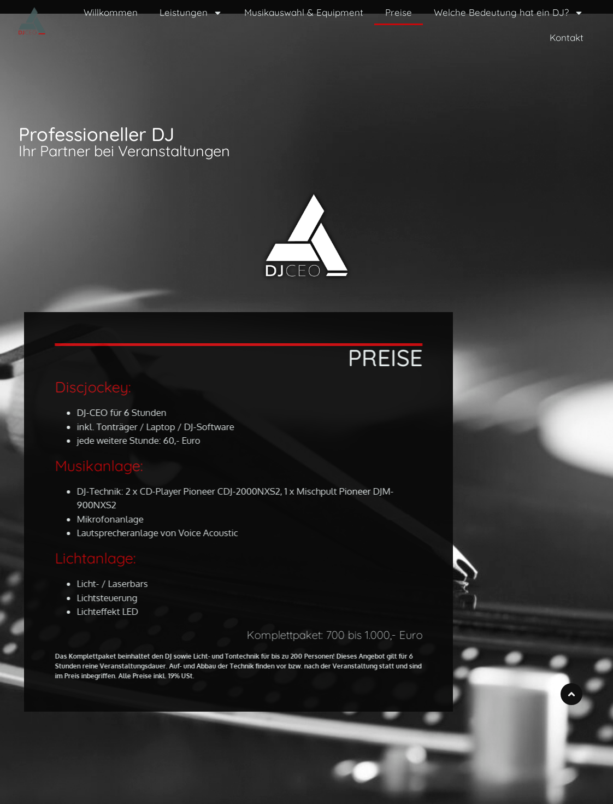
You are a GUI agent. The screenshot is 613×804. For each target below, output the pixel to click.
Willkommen (111, 12)
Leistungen (191, 13)
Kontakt (566, 37)
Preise (398, 12)
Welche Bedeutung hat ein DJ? (508, 13)
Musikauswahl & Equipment (303, 12)
